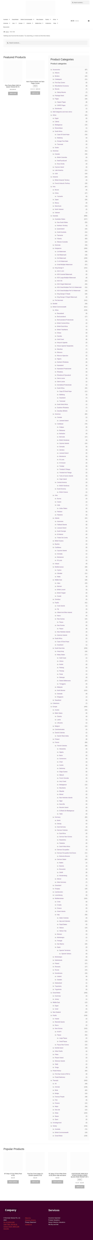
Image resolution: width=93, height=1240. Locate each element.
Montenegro (60, 937)
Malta (58, 576)
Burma (59, 498)
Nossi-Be (62, 804)
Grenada (62, 446)
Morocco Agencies (62, 355)
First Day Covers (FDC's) (62, 1074)
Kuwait (59, 596)
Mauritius (60, 349)
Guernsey (58, 996)
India (58, 505)
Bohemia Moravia (64, 856)
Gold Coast (60, 339)
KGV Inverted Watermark (64, 274)
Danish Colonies (60, 732)
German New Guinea (65, 836)
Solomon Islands (62, 635)
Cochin (61, 765)
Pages (57, 99)
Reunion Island (63, 807)
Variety (55, 1126)
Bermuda (62, 437)
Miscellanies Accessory (62, 86)
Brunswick (62, 869)
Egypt (56, 118)
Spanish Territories (64, 950)
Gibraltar (59, 573)
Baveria (61, 866)
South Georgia (61, 531)
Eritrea (59, 333)
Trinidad (61, 466)
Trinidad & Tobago (64, 469)
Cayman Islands (64, 443)
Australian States (60, 219)
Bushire (57, 544)
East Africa (62, 833)
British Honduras (64, 440)
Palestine (60, 515)
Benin (61, 755)
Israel (56, 1009)
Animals (57, 1087)
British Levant (61, 589)
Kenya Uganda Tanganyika (65, 346)
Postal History (57, 1070)
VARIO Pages (61, 105)
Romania (57, 966)
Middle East (38, 23)
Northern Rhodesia (62, 362)
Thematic (55, 1080)
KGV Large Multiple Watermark (66, 277)
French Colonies (62, 745)
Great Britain (15, 19)
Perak (61, 674)
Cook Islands (61, 606)
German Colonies (62, 830)
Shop (54, 23)
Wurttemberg (63, 875)
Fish (56, 1100)
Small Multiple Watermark (64, 264)
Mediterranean (59, 567)
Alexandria (62, 749)
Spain (59, 947)
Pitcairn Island (59, 1057)
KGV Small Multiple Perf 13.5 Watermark (69, 287)
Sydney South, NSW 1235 (11, 1226)
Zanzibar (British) (62, 411)
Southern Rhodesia (63, 407)
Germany (57, 817)
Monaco (59, 934)
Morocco (59, 352)
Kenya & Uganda (62, 342)
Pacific (47, 19)
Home (7, 31)
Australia (5, 19)
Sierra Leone (61, 378)
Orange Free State (62, 141)
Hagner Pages (61, 102)
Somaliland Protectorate (64, 385)
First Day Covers (60, 82)
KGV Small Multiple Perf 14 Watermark (68, 290)
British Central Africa (63, 323)
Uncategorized (57, 1122)
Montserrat (62, 456)
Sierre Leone (61, 381)
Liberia (57, 121)
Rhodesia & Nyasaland (64, 375)
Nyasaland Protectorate (64, 368)
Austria (57, 710)
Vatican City (62, 931)
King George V (59, 268)
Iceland (59, 976)
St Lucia (61, 459)
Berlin (59, 820)
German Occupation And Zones (66, 853)
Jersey (57, 999)
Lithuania (60, 723)
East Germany (61, 827)
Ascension (60, 521)
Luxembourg (58, 895)
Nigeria (59, 359)
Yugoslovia (58, 989)
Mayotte (61, 791)
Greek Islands (61, 911)
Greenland (58, 885)
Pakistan (59, 511)
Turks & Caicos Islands (66, 476)
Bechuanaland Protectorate (65, 320)
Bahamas (62, 430)
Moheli (61, 794)
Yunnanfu (60, 196)
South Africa (58, 131)
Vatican (61, 927)
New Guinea (61, 619)
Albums (57, 73)
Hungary (57, 888)
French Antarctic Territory (62, 183)
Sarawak (59, 693)
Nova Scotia (60, 164)
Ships (56, 1113)
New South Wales (62, 222)
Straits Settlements (65, 680)
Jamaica (61, 450)
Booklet (55, 303)
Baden (61, 862)
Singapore (60, 697)
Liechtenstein (59, 892)
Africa (54, 19)
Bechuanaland (61, 316)
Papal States (63, 924)
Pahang (61, 667)
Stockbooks (58, 108)
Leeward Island (63, 420)
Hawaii (57, 1018)
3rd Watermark (61, 258)
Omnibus (57, 599)
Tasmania (60, 235)
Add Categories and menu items (62, 112)
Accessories (56, 69)
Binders (57, 76)
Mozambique (59, 128)
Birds (56, 1090)
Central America (62, 482)
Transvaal (60, 144)
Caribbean (60, 424)
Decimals (57, 245)
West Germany (61, 882)
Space (57, 1116)
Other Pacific (59, 1051)
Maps (56, 1106)
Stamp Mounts (61, 92)
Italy (58, 914)
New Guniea (61, 625)
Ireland (57, 563)
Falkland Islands (62, 524)
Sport (56, 1119)
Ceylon (59, 502)
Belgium (57, 726)
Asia (13, 23)
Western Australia (62, 242)
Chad (60, 762)
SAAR (61, 872)
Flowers (57, 1103)
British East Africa (62, 326)
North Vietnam (59, 209)
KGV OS (59, 281)
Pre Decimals (59, 300)
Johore (61, 661)
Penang (61, 671)
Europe (20, 23)
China (56, 193)
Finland (57, 739)
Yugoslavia (58, 986)
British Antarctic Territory (62, 180)
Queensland (60, 229)
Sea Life (57, 1109)
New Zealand (39, 19)
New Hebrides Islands (63, 632)
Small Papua (63, 1041)
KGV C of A (60, 271)
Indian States (63, 508)
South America (61, 489)
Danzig (59, 823)
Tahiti (60, 814)
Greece (59, 908)
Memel (59, 879)
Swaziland (62, 398)
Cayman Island (59, 167)
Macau (57, 203)
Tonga (57, 1067)
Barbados (62, 433)
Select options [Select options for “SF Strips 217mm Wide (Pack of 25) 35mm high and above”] (57, 1181)
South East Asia (59, 648)
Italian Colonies (63, 918)
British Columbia (62, 157)
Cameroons (62, 758)
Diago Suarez (63, 771)
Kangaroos (58, 248)
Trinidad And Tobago (65, 472)
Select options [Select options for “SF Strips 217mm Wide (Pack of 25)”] (13, 1181)
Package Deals (59, 95)
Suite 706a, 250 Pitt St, (10, 1224)
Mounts (57, 89)
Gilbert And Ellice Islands (64, 612)
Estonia (59, 716)
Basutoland (60, 313)
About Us (28, 1218)
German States (61, 859)
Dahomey (62, 768)
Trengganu (62, 684)
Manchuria (58, 206)
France (57, 742)
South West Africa (62, 404)
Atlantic (57, 518)
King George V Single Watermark (67, 297)
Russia (57, 970)
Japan (57, 199)
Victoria (59, 238)
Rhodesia (60, 372)
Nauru (59, 615)
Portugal (59, 940)
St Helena (60, 534)
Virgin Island (63, 479)
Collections (48, 23)
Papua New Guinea (63, 1044)
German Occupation (63, 849)
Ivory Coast (62, 781)
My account (6, 27)
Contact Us (28, 1224)
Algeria (61, 752)
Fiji (58, 609)
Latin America (59, 170)
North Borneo (61, 690)
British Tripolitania (62, 329)
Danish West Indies (63, 736)
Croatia (59, 905)
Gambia (59, 336)
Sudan (57, 147)
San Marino (60, 944)
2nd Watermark (61, 255)
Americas (5, 23)
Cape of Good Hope (63, 641)
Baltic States (58, 713)
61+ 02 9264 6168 (9, 1222)
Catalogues (58, 79)
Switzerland (58, 983)
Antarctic (29, 23)
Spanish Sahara (66, 953)
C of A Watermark (62, 261)
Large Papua (63, 1038)
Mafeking (60, 138)
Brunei (57, 190)
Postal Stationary (60, 1077)
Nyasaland (60, 365)
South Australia (61, 232)
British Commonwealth (26, 19)
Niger (60, 801)
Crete (58, 901)
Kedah (61, 664)
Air (56, 1083)
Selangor (62, 677)
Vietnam (57, 212)
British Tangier (61, 593)
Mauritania (62, 788)
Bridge (57, 1093)
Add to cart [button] (13, 93)
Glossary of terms (30, 1220)
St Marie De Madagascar (66, 810)
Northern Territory (62, 225)
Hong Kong (60, 651)
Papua (61, 622)
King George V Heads (63, 294)
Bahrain (59, 586)
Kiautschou (62, 840)
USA (56, 173)
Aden (58, 583)
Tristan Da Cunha (62, 537)
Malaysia (59, 687)
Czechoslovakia (59, 729)
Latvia (59, 719)
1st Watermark (61, 251)
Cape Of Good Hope (63, 134)
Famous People (59, 1096)
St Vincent (62, 463)
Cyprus (59, 570)
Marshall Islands (60, 1022)
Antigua (61, 427)
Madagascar (58, 125)
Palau (56, 1054)
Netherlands (58, 960)
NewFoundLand (62, 160)
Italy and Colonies (64, 921)
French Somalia (64, 778)
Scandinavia (58, 973)
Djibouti (61, 775)
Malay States (61, 654)
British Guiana (63, 492)
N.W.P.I (59, 1031)
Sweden (59, 979)
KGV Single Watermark (64, 284)
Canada (57, 154)
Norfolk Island (59, 1048)
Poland (57, 963)
